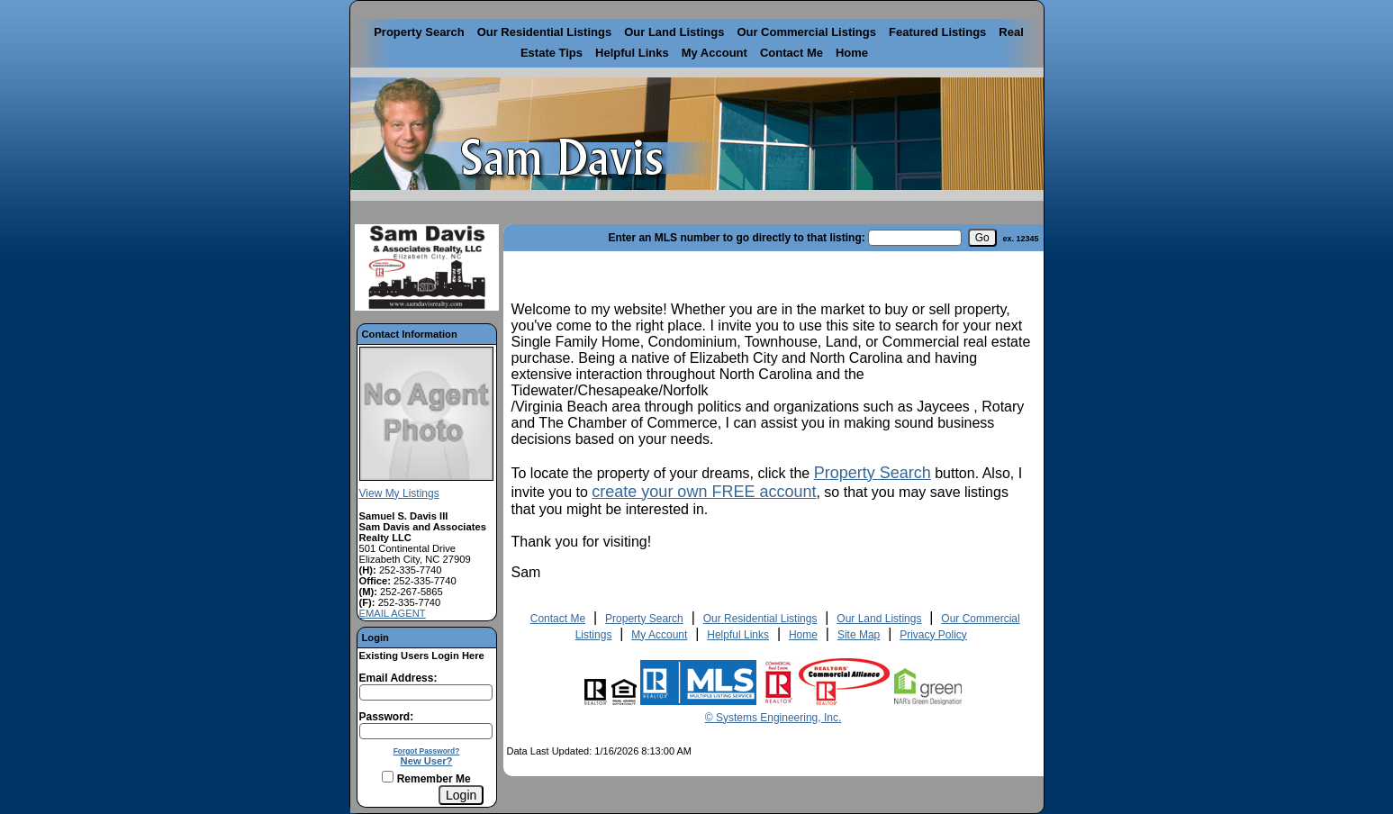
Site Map (858, 635)
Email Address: (398, 678)
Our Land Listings (674, 32)
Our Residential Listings (544, 32)
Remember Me (426, 779)
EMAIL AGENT (392, 613)
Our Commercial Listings (806, 32)
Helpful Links (632, 52)
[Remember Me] (387, 776)
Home (852, 52)
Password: (386, 716)
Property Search (419, 32)
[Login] (461, 795)
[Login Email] (426, 692)
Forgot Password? (426, 750)
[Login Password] (426, 731)
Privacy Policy (933, 635)
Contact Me (791, 52)
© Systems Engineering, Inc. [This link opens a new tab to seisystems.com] (773, 717)
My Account (714, 52)
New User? (427, 760)
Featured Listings (937, 32)
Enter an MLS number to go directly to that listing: (736, 237)
